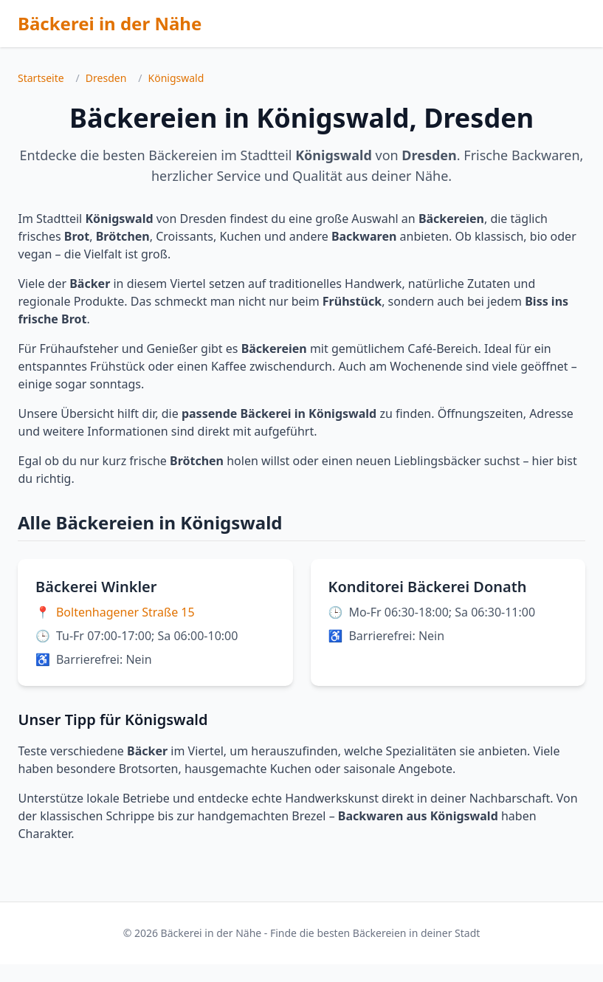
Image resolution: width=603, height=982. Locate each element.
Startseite (41, 78)
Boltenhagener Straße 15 (125, 612)
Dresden (106, 78)
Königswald (176, 78)
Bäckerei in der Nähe (109, 23)
